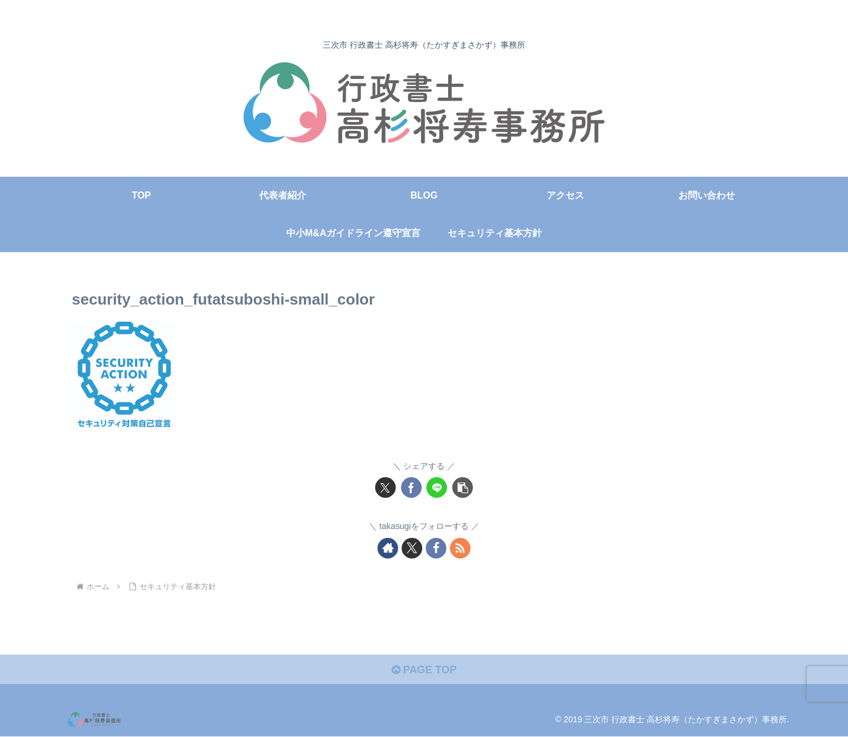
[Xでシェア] (385, 487)
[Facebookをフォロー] (436, 548)
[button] (462, 487)
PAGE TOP (423, 670)
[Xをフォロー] (412, 548)
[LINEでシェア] (436, 487)
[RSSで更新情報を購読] (460, 548)
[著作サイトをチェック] (387, 548)
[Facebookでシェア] (411, 487)
